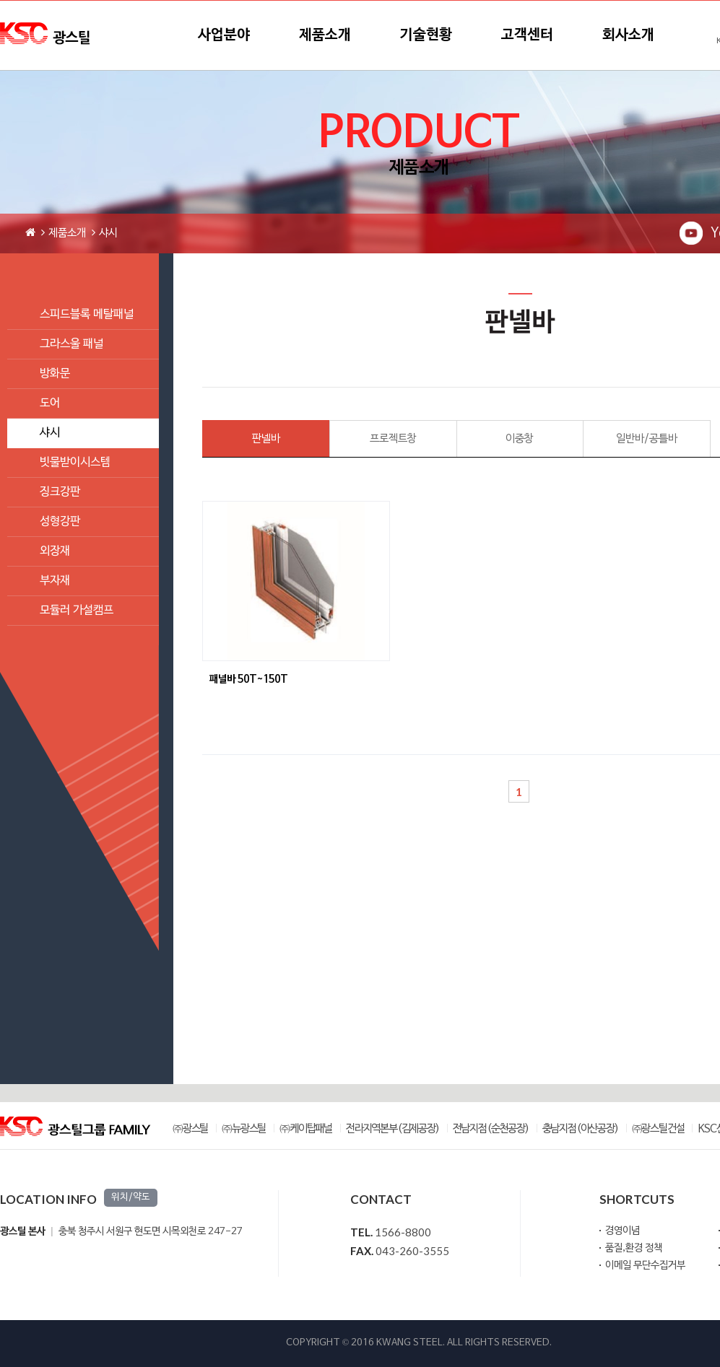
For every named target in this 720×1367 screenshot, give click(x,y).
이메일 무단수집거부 (645, 1265)
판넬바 (266, 439)
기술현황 (426, 35)
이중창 (520, 439)
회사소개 (628, 35)
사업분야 (224, 35)
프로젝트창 (393, 439)
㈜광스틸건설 (658, 1129)
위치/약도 (130, 1197)
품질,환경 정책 (633, 1248)
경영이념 (622, 1231)
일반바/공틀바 (646, 439)
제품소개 (325, 35)
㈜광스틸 (190, 1129)
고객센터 (527, 35)
